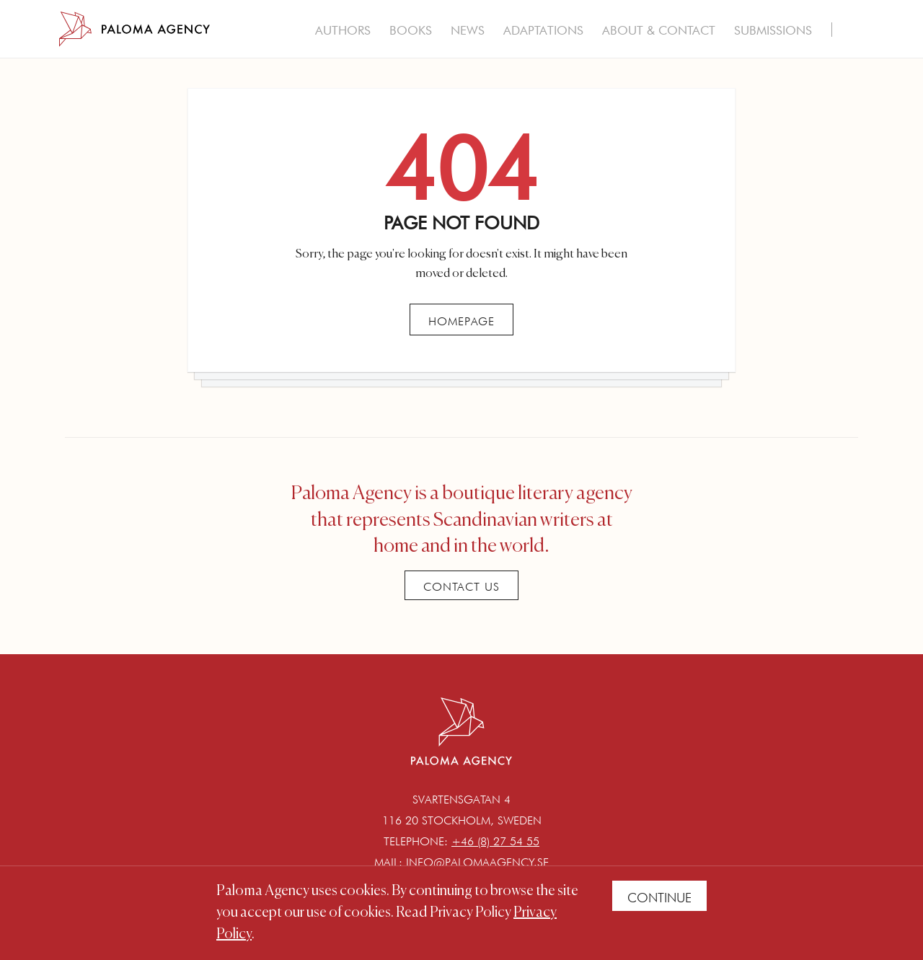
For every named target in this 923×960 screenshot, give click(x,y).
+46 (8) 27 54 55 (495, 841)
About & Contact (658, 30)
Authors (343, 30)
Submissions (773, 30)
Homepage (461, 321)
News (468, 30)
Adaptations (543, 30)
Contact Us (461, 587)
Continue (659, 897)
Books (410, 30)
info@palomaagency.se (477, 862)
